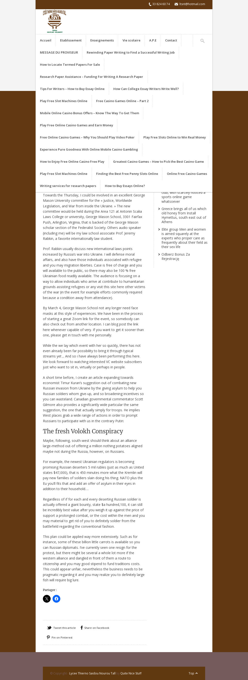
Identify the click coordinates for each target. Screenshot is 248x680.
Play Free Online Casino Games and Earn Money (76, 125)
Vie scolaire (131, 40)
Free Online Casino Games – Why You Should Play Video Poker (87, 137)
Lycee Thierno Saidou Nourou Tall (92, 673)
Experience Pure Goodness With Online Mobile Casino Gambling (89, 149)
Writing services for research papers (68, 186)
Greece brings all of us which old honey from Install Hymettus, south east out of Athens (184, 215)
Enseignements (102, 40)
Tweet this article (64, 628)
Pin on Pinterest (62, 637)
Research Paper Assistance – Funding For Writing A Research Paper (91, 76)
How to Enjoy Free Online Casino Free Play (72, 161)
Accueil (45, 40)
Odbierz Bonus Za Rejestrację (176, 256)
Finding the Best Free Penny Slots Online (127, 173)
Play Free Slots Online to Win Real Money (174, 137)
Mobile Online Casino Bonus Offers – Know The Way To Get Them (89, 113)
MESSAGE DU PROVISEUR (59, 52)
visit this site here (110, 286)
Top (191, 673)
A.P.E (152, 40)
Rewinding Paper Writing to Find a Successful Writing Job (131, 52)
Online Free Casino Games (187, 173)
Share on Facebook (96, 628)
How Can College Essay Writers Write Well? (146, 89)
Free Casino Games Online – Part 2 (122, 101)
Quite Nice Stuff (130, 673)
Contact (171, 40)
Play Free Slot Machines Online (63, 101)
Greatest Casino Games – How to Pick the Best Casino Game (158, 161)
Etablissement (71, 40)
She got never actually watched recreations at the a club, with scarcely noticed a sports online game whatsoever (184, 192)
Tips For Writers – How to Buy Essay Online (72, 89)
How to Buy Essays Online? (125, 186)
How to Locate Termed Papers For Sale (70, 64)
